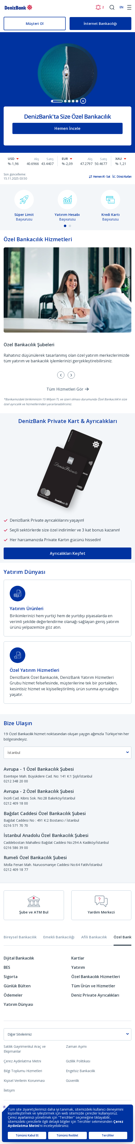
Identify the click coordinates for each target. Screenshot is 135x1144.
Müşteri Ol (35, 23)
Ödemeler (13, 995)
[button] (57, 101)
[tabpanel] (67, 983)
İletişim (9, 1090)
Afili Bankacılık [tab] (94, 937)
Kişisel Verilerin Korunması (24, 1080)
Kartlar (77, 958)
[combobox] (67, 753)
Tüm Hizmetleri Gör (64, 389)
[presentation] (71, 375)
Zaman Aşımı (76, 1046)
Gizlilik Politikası (78, 1061)
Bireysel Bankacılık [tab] (20, 937)
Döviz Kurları (124, 176)
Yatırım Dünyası (18, 1004)
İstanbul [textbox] (14, 752)
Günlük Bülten (17, 986)
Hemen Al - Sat (101, 176)
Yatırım (78, 967)
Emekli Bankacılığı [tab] (58, 937)
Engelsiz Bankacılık (80, 1070)
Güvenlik (72, 1080)
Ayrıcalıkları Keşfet (67, 553)
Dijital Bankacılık (19, 958)
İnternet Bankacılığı (100, 23)
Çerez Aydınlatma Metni (22, 1061)
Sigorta (11, 976)
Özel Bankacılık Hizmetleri (95, 976)
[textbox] (67, 1034)
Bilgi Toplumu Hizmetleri (23, 1070)
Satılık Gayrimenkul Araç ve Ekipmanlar (25, 1049)
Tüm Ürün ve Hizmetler (93, 986)
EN (121, 7)
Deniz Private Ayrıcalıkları (95, 995)
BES (7, 967)
